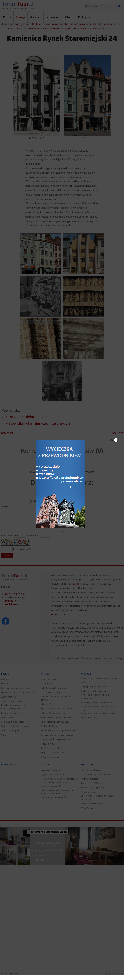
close (116, 441)
